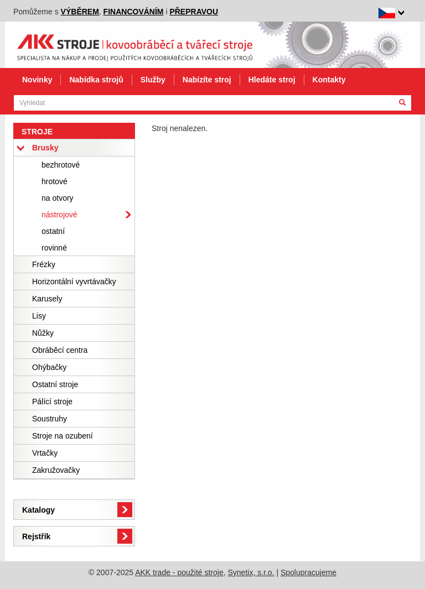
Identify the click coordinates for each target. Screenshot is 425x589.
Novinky (37, 79)
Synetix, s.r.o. (250, 572)
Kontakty (329, 79)
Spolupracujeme (308, 572)
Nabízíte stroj (207, 79)
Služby (153, 79)
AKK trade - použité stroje (179, 572)
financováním (133, 11)
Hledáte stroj (272, 79)
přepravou (193, 11)
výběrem (80, 11)
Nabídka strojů (96, 79)
